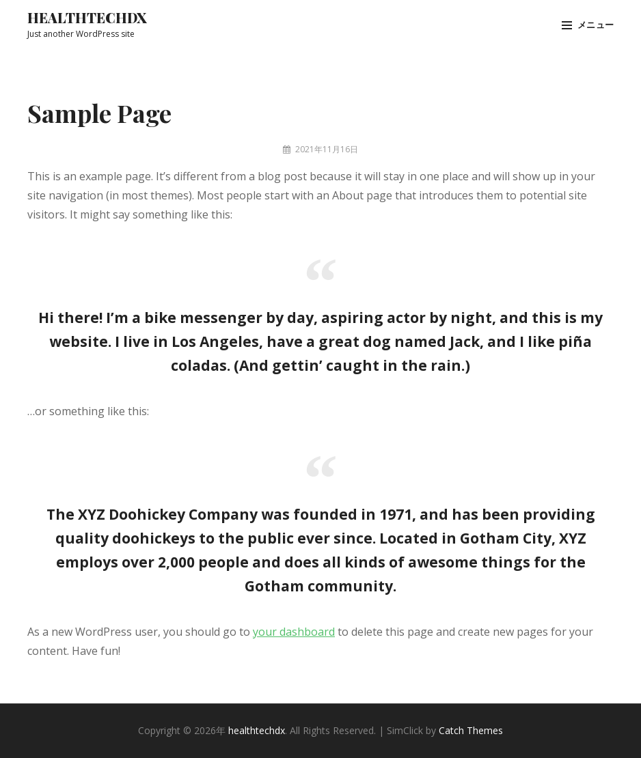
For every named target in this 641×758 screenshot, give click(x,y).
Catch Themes (471, 730)
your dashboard (294, 631)
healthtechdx (87, 17)
